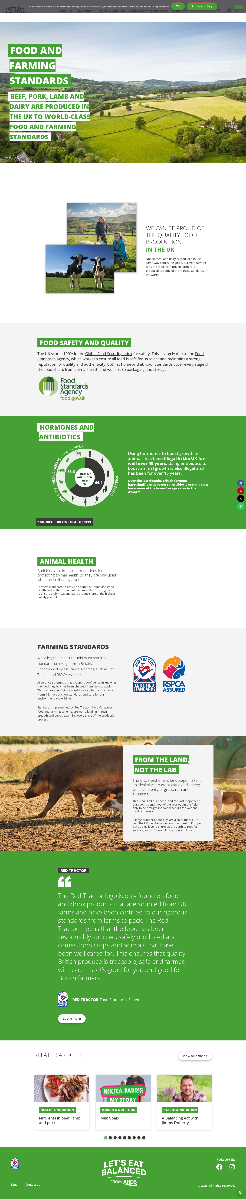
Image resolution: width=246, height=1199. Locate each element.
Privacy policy (202, 6)
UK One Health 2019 (74, 522)
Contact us (33, 1184)
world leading (88, 711)
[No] (239, 7)
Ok (178, 6)
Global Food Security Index (108, 353)
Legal (14, 1184)
